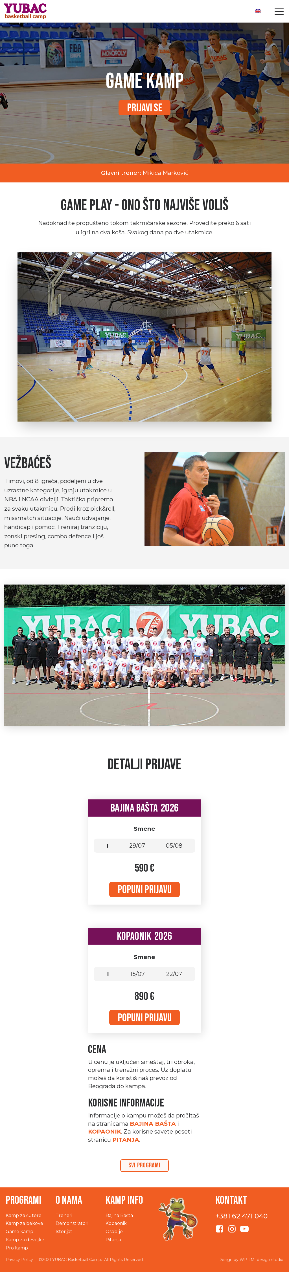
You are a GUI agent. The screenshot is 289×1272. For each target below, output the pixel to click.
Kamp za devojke (25, 1239)
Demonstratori (72, 1223)
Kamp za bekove (24, 1223)
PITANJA (125, 1139)
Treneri (64, 1215)
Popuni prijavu (145, 889)
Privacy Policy (19, 1259)
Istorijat (64, 1231)
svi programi (144, 1165)
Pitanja (113, 1239)
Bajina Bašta (153, 1123)
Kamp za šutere (23, 1215)
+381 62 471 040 (241, 1216)
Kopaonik (104, 1131)
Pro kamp (17, 1248)
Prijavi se (144, 108)
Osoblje (114, 1231)
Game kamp (19, 1231)
